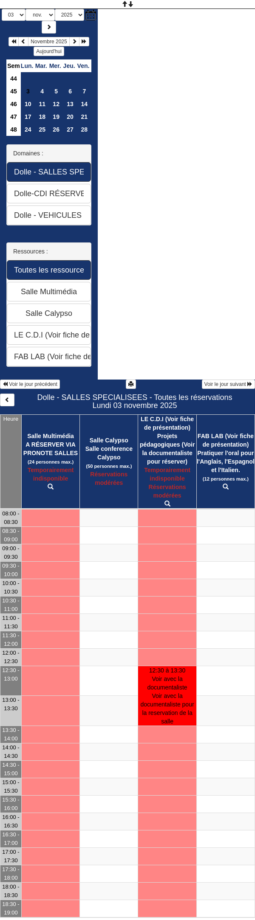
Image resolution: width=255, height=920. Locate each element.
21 (84, 116)
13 (70, 104)
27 (70, 129)
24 (28, 129)
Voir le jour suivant (228, 384)
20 (70, 116)
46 (13, 104)
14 (84, 104)
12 (56, 104)
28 (84, 129)
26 (56, 129)
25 (42, 129)
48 (13, 129)
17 (28, 116)
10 (28, 104)
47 (13, 116)
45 (13, 91)
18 (42, 116)
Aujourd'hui (49, 51)
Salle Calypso (109, 440)
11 (42, 104)
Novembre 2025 (49, 42)
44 (13, 78)
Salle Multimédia (50, 436)
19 (56, 116)
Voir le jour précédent (30, 384)
